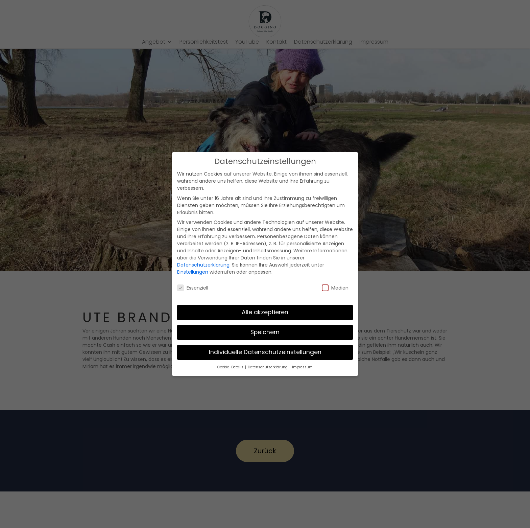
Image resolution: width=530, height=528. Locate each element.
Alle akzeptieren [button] (265, 312)
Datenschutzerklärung (203, 264)
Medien (335, 287)
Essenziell (192, 287)
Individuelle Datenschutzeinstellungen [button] (265, 352)
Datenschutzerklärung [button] (268, 367)
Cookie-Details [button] (230, 367)
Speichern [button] (265, 332)
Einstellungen (192, 272)
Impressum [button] (302, 367)
